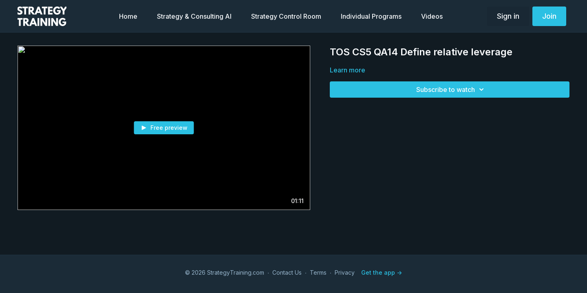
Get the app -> (381, 272)
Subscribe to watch (451, 89)
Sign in (508, 16)
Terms (318, 272)
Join (549, 16)
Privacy (345, 272)
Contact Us (287, 272)
